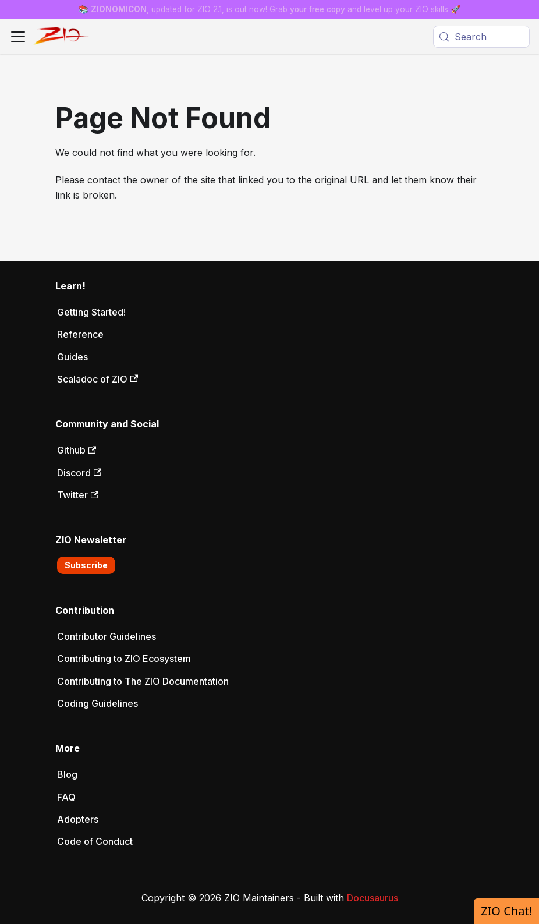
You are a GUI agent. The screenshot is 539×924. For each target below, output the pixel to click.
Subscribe (86, 565)
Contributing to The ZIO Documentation (143, 681)
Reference (80, 334)
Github (76, 450)
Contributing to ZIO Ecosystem (124, 658)
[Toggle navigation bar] (18, 36)
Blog (67, 774)
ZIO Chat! (506, 911)
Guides (72, 357)
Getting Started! (91, 312)
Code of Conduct (95, 841)
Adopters (77, 819)
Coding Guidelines (97, 703)
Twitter (77, 495)
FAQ (66, 797)
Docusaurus (372, 898)
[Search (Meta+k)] (481, 37)
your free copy (317, 9)
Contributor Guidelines (106, 636)
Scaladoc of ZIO (97, 379)
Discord (79, 473)
